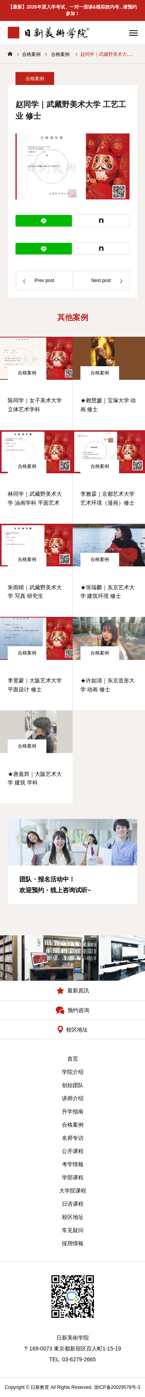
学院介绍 (73, 1072)
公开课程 (73, 1151)
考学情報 (73, 1164)
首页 (72, 1059)
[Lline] (43, 221)
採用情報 (73, 1243)
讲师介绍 (73, 1098)
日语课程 (73, 1204)
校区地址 (73, 1217)
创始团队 (73, 1085)
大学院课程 (72, 1191)
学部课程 (73, 1177)
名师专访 (73, 1138)
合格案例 (27, 373)
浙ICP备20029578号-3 (117, 1387)
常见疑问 (73, 1230)
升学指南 (73, 1111)
